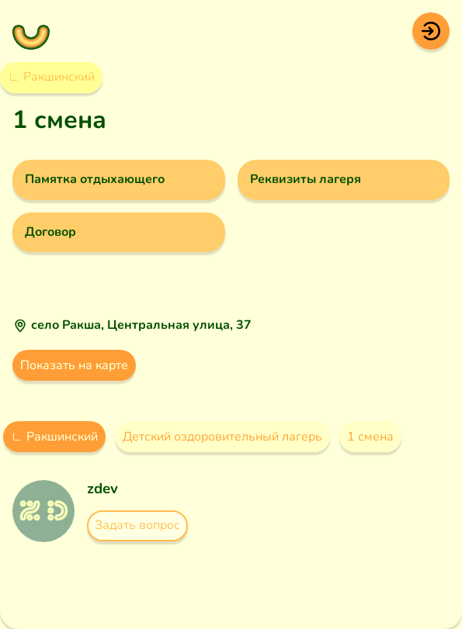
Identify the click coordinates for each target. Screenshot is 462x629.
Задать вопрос (137, 525)
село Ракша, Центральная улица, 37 (141, 325)
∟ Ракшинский (51, 76)
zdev (102, 489)
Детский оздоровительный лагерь (222, 436)
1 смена (370, 436)
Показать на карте (74, 365)
